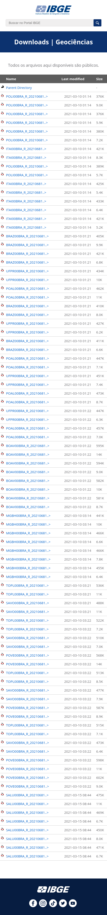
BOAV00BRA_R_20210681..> (27, 445)
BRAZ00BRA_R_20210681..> (27, 236)
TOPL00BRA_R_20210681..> (27, 585)
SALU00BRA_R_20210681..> (27, 795)
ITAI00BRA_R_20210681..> (26, 148)
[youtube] (73, 905)
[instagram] (43, 905)
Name (11, 79)
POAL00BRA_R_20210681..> (27, 288)
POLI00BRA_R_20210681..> (27, 96)
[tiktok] (53, 905)
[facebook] (33, 905)
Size (99, 79)
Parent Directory (19, 87)
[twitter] (63, 905)
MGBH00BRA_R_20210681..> (28, 515)
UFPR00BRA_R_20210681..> (27, 271)
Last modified (72, 79)
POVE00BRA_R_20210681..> (27, 655)
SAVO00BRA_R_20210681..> (27, 603)
